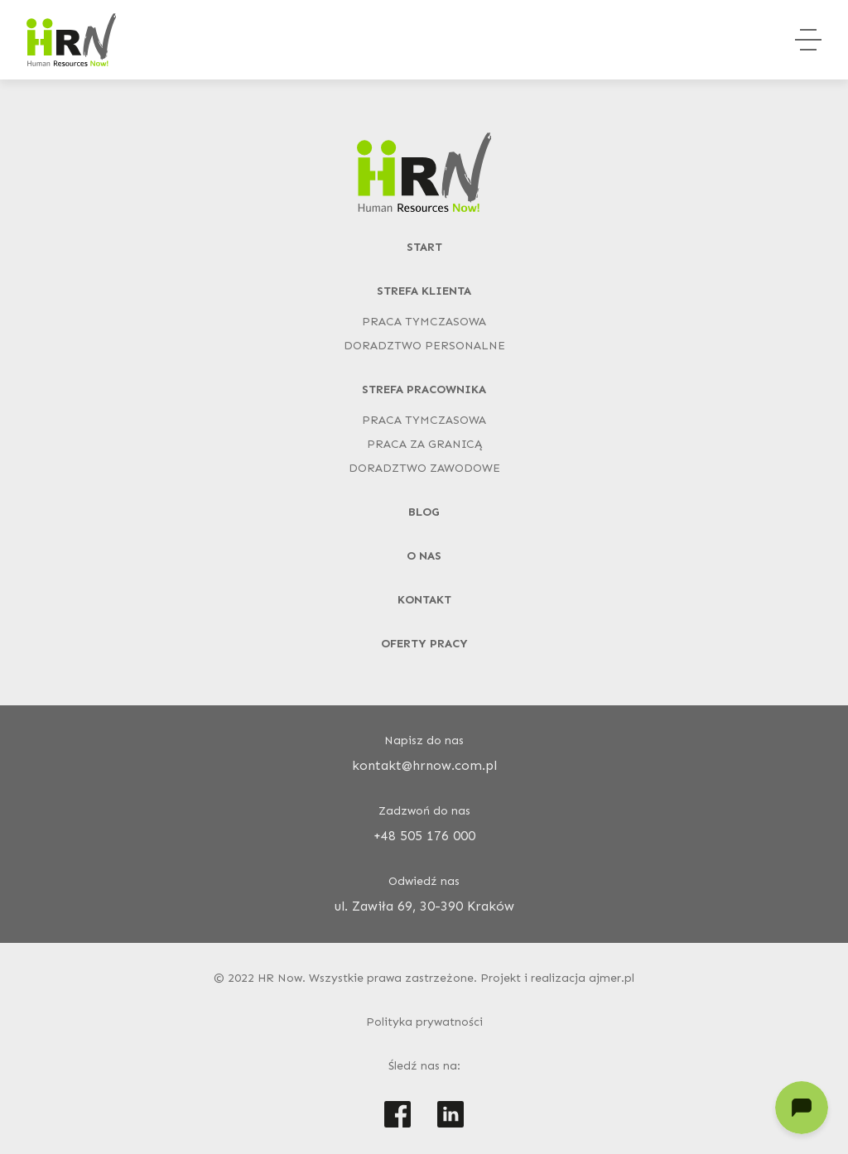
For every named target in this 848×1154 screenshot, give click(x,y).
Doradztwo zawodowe (424, 468)
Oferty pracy (424, 644)
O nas (424, 556)
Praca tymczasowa (424, 322)
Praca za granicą (424, 444)
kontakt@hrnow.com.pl (424, 765)
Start (424, 247)
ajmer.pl (611, 978)
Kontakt (424, 600)
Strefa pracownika (424, 389)
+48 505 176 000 (424, 836)
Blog (424, 512)
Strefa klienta (424, 291)
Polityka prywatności (424, 1022)
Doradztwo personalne (424, 346)
